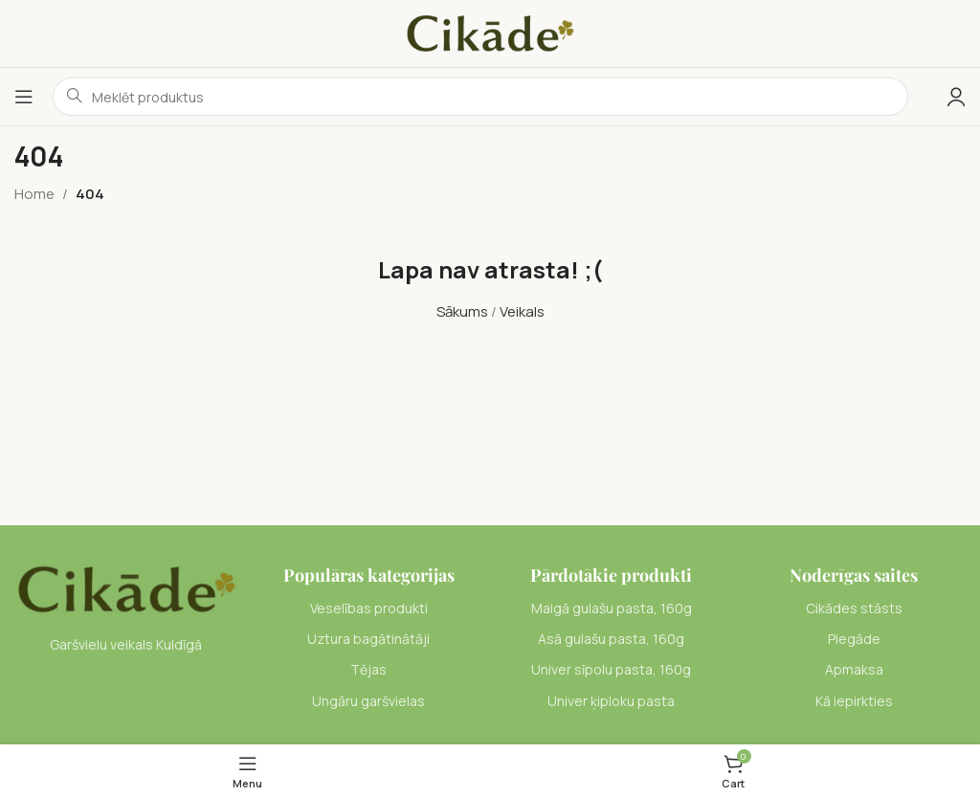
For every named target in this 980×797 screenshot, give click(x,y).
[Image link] (126, 588)
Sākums (462, 311)
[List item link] (369, 608)
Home (34, 194)
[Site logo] (490, 32)
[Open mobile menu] (24, 96)
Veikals (522, 311)
